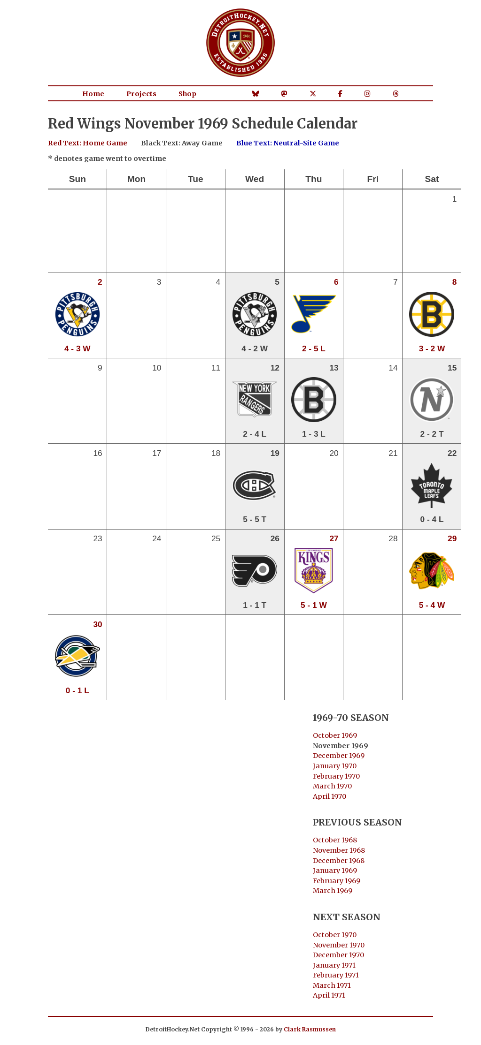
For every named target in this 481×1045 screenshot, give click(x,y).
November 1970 (339, 945)
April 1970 (329, 796)
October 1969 (335, 735)
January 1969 (335, 870)
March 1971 (332, 985)
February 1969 (336, 881)
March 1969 (332, 890)
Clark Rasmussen (310, 1029)
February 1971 (336, 975)
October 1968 (335, 840)
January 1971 (334, 965)
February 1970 (336, 776)
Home (93, 94)
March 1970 (332, 786)
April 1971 (329, 995)
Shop (187, 94)
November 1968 (339, 850)
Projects (141, 94)
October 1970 (335, 935)
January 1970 (335, 766)
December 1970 (338, 955)
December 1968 (339, 860)
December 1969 (339, 755)
